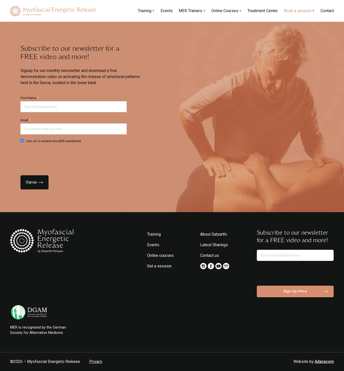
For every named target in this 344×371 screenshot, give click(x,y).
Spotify (226, 266)
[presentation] (58, 158)
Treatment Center (262, 10)
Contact (327, 10)
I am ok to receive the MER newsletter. (51, 141)
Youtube (218, 266)
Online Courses (224, 10)
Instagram (203, 266)
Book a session (297, 10)
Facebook (211, 266)
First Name (29, 98)
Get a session (159, 266)
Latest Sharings (214, 244)
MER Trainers (190, 10)
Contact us (209, 255)
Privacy (95, 361)
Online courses (160, 255)
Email (25, 120)
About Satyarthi (213, 234)
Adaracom (324, 361)
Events (166, 10)
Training (144, 10)
